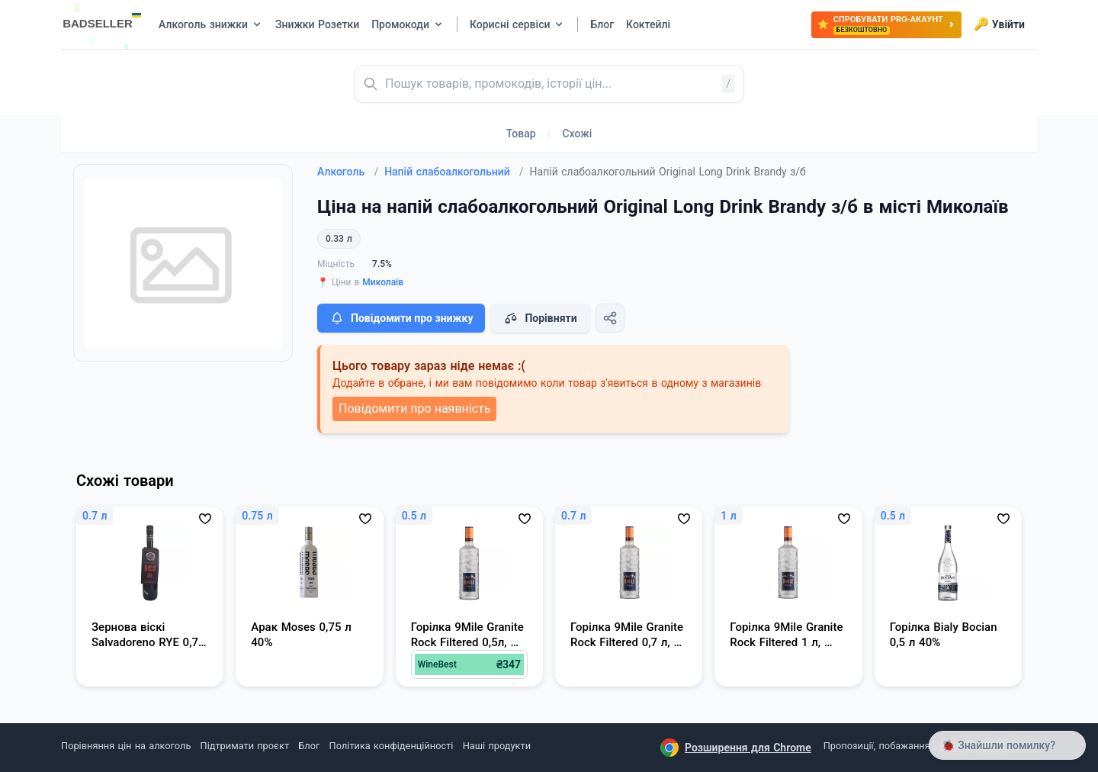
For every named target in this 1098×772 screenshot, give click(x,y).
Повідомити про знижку (401, 318)
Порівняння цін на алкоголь (126, 745)
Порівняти (539, 318)
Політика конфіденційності (391, 745)
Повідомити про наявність (414, 408)
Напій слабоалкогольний (453, 172)
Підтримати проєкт (245, 745)
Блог (308, 745)
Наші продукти (497, 745)
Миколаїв (382, 282)
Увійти (999, 24)
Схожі (577, 133)
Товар (521, 133)
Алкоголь (347, 172)
